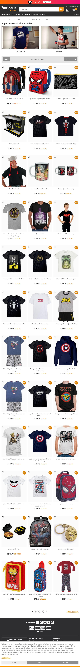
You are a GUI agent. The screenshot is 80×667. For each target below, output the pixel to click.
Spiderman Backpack (66, 504)
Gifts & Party (38, 14)
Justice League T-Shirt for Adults (66, 459)
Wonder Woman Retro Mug (40, 189)
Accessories (26, 14)
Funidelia (4, 20)
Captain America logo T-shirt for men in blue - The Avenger (40, 460)
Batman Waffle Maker (14, 549)
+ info (14, 662)
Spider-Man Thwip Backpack (39, 549)
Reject (40, 662)
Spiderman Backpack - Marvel (14, 99)
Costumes (5, 14)
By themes (15, 14)
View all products (72, 611)
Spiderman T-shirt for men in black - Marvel (14, 325)
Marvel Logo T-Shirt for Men (40, 324)
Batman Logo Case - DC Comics (66, 99)
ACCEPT (65, 662)
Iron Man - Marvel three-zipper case (14, 594)
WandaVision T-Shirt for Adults (40, 144)
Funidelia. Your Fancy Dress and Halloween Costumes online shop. (9, 9)
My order (32, 641)
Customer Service (14, 640)
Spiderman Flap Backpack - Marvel (40, 99)
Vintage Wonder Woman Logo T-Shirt (66, 414)
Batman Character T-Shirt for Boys (66, 144)
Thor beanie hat (14, 189)
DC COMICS (20, 51)
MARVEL (59, 51)
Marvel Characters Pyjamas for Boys (66, 594)
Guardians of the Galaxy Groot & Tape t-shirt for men (14, 460)
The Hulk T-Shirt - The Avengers (66, 279)
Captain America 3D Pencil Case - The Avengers (40, 595)
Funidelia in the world (59, 641)
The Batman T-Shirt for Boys (66, 234)
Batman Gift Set (14, 144)
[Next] (46, 611)
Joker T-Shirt (40, 234)
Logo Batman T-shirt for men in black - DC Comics (40, 415)
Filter (6, 59)
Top (75, 14)
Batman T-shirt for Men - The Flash (14, 279)
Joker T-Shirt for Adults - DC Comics (13, 504)
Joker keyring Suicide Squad (66, 549)
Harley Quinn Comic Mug (66, 189)
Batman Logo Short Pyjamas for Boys (66, 324)
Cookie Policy (6, 657)
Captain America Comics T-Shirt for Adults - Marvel (39, 505)
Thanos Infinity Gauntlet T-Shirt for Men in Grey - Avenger (14, 235)
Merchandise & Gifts (15, 20)
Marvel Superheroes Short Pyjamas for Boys (14, 370)
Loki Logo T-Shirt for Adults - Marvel (40, 279)
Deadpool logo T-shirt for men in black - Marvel (40, 370)
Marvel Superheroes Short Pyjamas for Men (14, 415)
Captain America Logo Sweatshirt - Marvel (66, 370)
